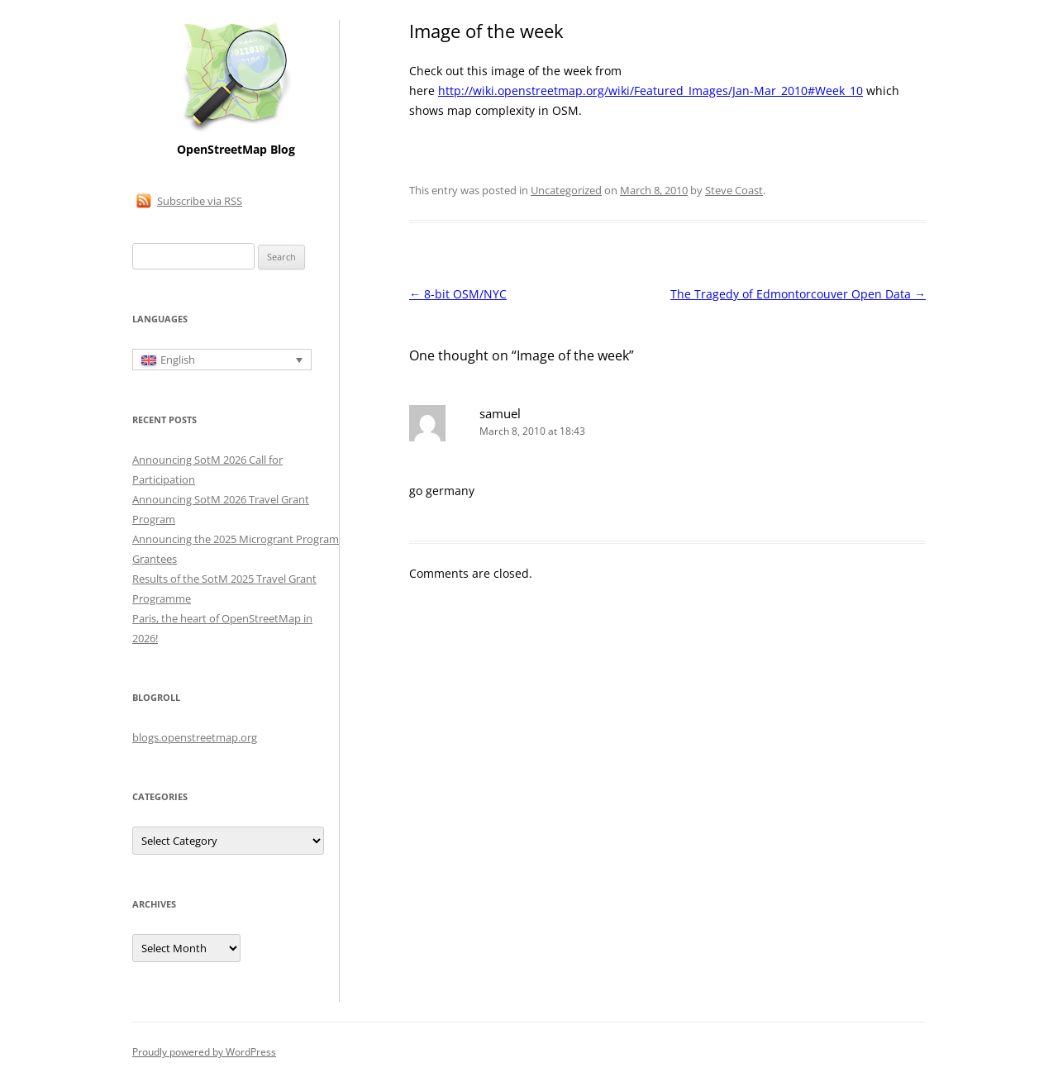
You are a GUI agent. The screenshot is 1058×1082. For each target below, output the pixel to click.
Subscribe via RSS (199, 200)
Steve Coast (734, 190)
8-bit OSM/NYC (458, 294)
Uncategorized (566, 190)
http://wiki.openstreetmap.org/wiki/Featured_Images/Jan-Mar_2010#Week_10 (650, 90)
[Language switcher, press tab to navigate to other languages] (222, 359)
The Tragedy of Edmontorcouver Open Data (798, 294)
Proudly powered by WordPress (204, 1052)
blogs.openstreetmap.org (194, 737)
